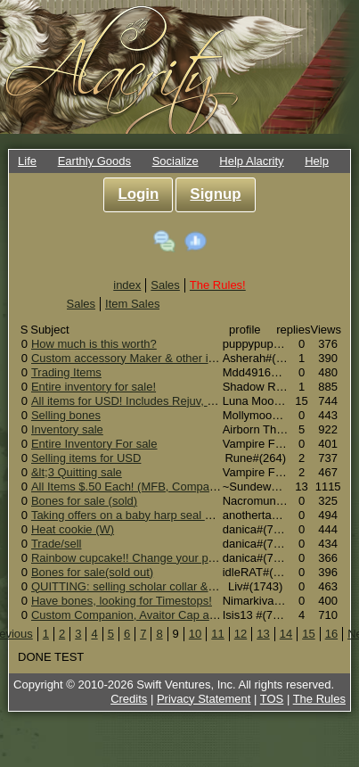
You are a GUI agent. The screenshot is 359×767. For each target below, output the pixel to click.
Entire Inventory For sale (94, 443)
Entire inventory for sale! (93, 386)
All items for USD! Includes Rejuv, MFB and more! (159, 401)
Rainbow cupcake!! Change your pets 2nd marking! (162, 558)
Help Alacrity (251, 161)
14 (286, 633)
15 (308, 633)
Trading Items (66, 372)
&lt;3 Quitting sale (76, 472)
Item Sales (132, 303)
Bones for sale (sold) (84, 500)
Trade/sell (56, 543)
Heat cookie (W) (72, 529)
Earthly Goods (94, 161)
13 (263, 633)
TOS (272, 698)
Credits (128, 698)
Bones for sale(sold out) (92, 572)
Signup (215, 194)
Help (317, 161)
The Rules (319, 698)
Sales (165, 285)
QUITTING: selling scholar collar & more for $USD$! (164, 586)
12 (240, 633)
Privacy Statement (204, 698)
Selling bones (66, 415)
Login (138, 194)
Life (27, 161)
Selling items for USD (86, 458)
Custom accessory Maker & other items (132, 358)
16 (331, 633)
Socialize (175, 161)
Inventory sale (67, 429)
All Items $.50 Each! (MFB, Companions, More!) (154, 486)
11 (217, 633)
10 (195, 633)
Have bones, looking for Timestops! (121, 600)
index (127, 285)
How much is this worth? (94, 344)
